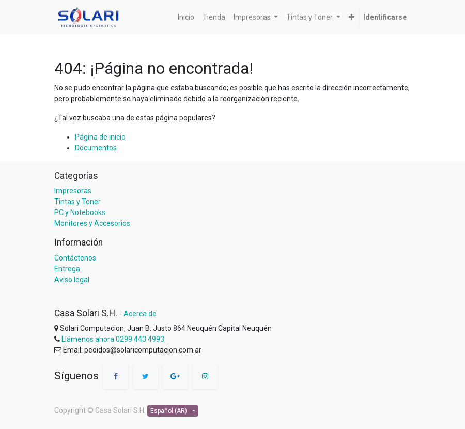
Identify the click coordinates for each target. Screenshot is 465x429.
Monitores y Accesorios (92, 223)
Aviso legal (71, 279)
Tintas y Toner (77, 201)
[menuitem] (186, 17)
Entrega (67, 269)
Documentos (96, 148)
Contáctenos (75, 258)
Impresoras (72, 191)
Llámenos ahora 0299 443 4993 (112, 339)
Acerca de (140, 314)
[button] (352, 17)
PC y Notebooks (79, 212)
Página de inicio (100, 137)
